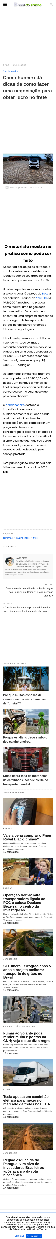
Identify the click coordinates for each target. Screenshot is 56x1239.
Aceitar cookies (34, 1236)
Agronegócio (10, 959)
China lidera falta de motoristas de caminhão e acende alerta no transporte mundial (25, 780)
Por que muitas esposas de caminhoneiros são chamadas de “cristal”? (24, 699)
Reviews (7, 828)
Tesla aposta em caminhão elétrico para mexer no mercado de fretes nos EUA (26, 1100)
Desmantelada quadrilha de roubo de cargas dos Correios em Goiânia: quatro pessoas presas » (29, 592)
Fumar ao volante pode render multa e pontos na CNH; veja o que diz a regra (26, 1037)
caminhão (8, 538)
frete (45, 293)
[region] (28, 35)
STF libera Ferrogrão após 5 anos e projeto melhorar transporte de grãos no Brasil (27, 971)
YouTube (42, 298)
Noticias (7, 888)
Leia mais (20, 1236)
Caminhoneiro (19, 65)
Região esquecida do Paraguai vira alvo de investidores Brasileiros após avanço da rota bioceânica (23, 1167)
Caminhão (8, 1090)
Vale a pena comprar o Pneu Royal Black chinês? (27, 837)
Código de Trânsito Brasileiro (19, 1026)
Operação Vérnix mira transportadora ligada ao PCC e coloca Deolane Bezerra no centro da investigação (24, 902)
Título (6, 65)
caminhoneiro (15, 405)
